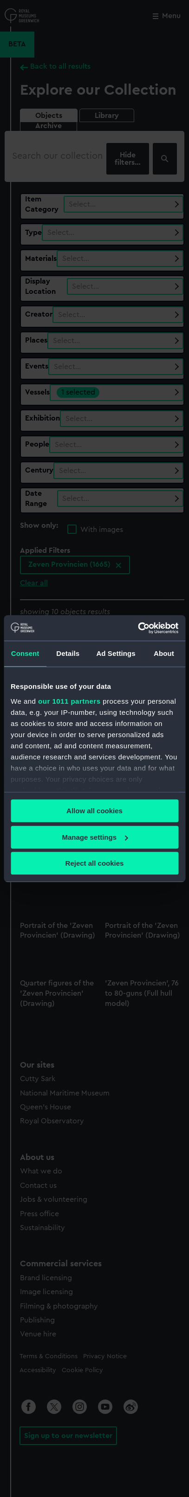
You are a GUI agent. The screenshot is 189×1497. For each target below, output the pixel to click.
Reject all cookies (94, 863)
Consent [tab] (25, 653)
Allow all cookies (94, 811)
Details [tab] (67, 653)
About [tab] (164, 653)
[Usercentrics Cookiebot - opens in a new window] (137, 628)
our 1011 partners (69, 701)
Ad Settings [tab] (115, 653)
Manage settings (95, 837)
